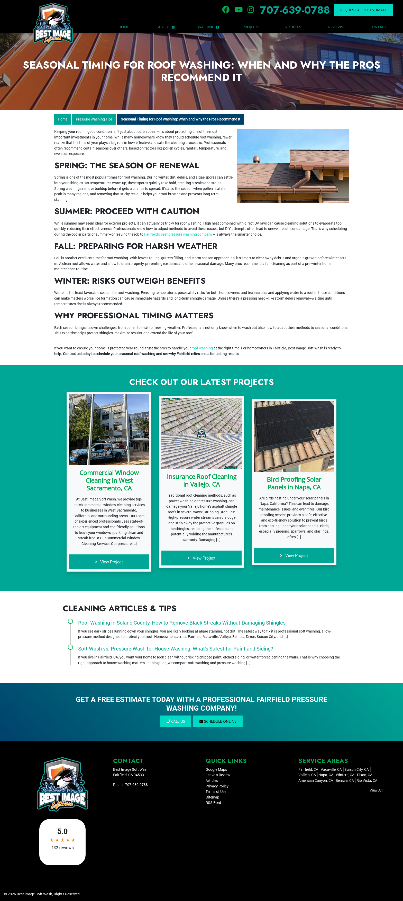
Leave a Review (218, 774)
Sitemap (212, 797)
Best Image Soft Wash (34, 893)
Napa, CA (325, 774)
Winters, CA (345, 774)
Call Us (176, 721)
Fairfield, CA (308, 769)
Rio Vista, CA (366, 780)
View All (376, 790)
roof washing (202, 348)
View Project (109, 561)
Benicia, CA (345, 780)
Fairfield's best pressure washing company (178, 234)
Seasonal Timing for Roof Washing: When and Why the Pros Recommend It (180, 119)
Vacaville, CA (331, 769)
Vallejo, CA (307, 774)
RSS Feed (213, 802)
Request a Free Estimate (363, 9)
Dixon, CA (364, 774)
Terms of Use (216, 791)
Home (62, 119)
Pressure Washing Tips (94, 119)
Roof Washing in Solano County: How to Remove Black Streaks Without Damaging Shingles (182, 622)
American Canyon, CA (315, 780)
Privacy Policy (217, 786)
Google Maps (216, 769)
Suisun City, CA (356, 769)
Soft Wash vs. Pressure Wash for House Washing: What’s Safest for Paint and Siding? (175, 648)
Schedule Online (217, 721)
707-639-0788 (295, 10)
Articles (212, 780)
